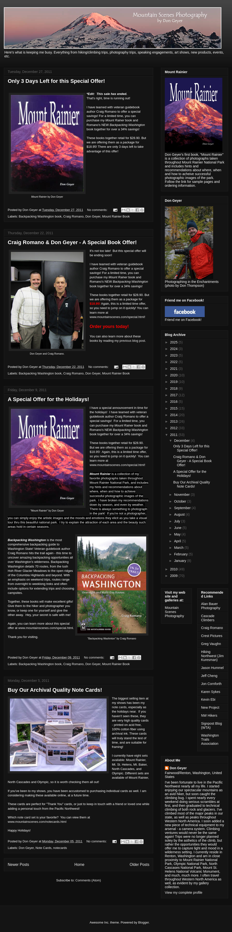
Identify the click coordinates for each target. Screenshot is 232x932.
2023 (174, 355)
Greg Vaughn (211, 644)
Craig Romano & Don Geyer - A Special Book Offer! (72, 242)
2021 (174, 369)
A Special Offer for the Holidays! (48, 399)
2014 (174, 415)
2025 (174, 342)
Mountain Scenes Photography (174, 612)
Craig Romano (73, 216)
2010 (174, 569)
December (182, 441)
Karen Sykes (210, 692)
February (181, 554)
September (182, 508)
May (177, 534)
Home (79, 864)
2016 (174, 402)
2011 (174, 435)
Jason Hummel (212, 668)
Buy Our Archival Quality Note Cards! (55, 690)
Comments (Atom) (88, 880)
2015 (174, 408)
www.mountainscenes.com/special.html (117, 317)
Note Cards (43, 848)
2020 (174, 375)
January (180, 561)
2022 (174, 362)
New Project (210, 707)
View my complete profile (183, 892)
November (182, 495)
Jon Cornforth (211, 684)
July (177, 521)
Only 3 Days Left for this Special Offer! (56, 81)
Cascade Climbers (207, 618)
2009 (174, 576)
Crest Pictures (211, 636)
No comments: (97, 210)
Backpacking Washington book (40, 216)
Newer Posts (18, 864)
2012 (174, 428)
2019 (174, 382)
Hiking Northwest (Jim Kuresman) (212, 656)
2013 (174, 421)
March (179, 548)
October (180, 501)
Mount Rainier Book (116, 216)
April (178, 541)
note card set (26, 817)
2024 (174, 349)
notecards (60, 848)
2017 (174, 395)
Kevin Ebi (208, 699)
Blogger (143, 922)
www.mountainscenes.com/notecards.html (37, 821)
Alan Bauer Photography (210, 606)
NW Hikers (209, 715)
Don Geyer (92, 216)
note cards (119, 707)
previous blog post (132, 340)
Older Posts (139, 864)
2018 (174, 388)
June (178, 528)
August (179, 514)
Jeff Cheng (209, 676)
